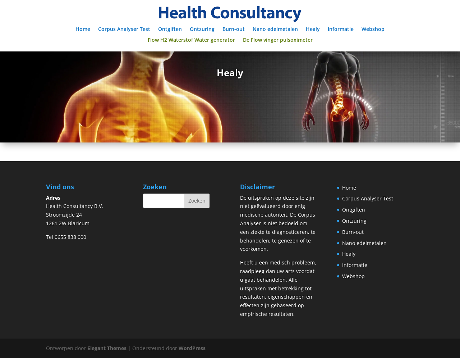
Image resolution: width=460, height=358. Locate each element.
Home (82, 29)
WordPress (192, 348)
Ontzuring (202, 29)
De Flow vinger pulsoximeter (278, 40)
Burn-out (233, 29)
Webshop (373, 29)
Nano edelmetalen (275, 29)
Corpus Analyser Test (124, 29)
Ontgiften (170, 29)
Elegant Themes (106, 348)
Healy (313, 29)
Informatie (341, 29)
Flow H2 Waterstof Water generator (191, 40)
